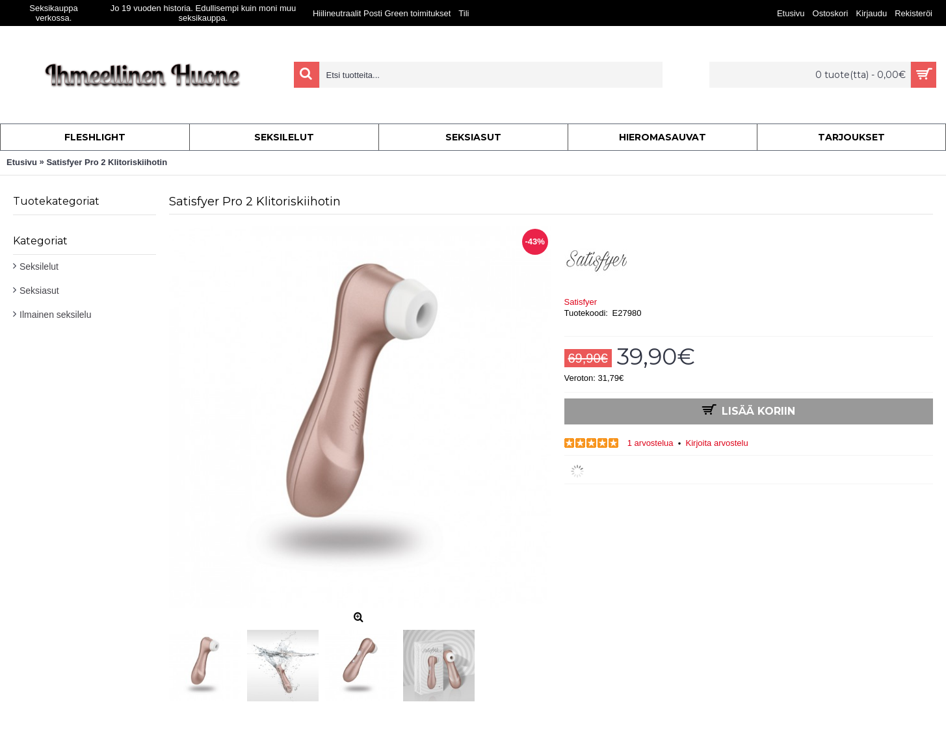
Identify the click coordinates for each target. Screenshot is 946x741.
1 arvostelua (650, 443)
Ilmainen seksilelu (56, 314)
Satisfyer (581, 302)
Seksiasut (39, 290)
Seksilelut (39, 266)
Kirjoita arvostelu (717, 443)
